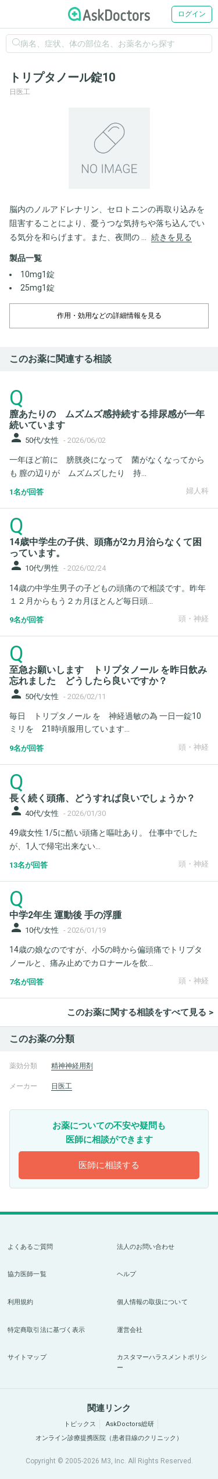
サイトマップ (27, 1357)
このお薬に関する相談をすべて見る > (140, 1012)
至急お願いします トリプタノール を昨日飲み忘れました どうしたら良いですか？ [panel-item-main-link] (108, 675)
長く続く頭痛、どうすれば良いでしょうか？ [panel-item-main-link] (102, 798)
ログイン (192, 14)
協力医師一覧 (27, 1274)
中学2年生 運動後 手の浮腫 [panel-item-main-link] (65, 915)
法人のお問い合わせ (146, 1247)
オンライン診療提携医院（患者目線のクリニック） (109, 1438)
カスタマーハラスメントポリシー (162, 1362)
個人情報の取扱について (152, 1302)
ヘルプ (126, 1274)
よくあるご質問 (30, 1247)
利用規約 (20, 1302)
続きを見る (171, 237)
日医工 (61, 1086)
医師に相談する (109, 1165)
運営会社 (129, 1330)
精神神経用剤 (72, 1066)
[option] (109, 148)
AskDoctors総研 (130, 1424)
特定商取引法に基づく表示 (46, 1330)
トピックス (80, 1424)
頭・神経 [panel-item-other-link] (193, 618)
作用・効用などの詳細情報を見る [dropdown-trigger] (109, 315)
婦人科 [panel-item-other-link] (197, 490)
